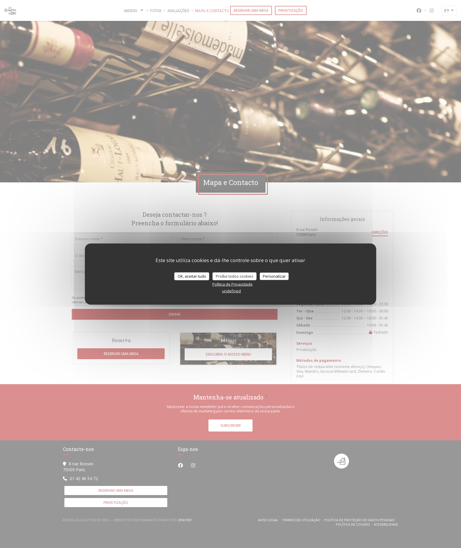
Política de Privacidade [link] (232, 284)
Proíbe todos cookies (234, 276)
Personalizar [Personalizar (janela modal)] (274, 276)
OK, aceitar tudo (192, 276)
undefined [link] (231, 291)
